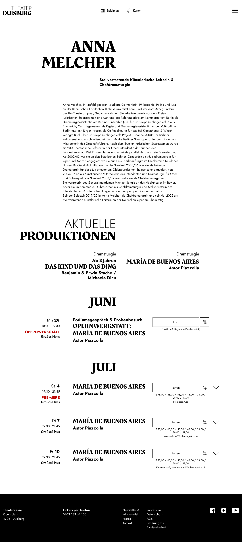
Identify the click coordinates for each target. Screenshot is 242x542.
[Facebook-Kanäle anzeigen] (212, 510)
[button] (235, 10)
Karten (137, 10)
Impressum (154, 510)
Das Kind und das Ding (80, 266)
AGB (150, 518)
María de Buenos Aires (162, 261)
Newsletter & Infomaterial (131, 512)
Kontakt (127, 523)
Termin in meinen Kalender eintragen (204, 322)
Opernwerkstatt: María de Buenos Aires (109, 329)
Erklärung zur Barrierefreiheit (156, 525)
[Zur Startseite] (17, 10)
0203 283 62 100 (74, 514)
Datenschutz (155, 514)
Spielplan (113, 10)
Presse (127, 518)
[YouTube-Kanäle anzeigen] (235, 510)
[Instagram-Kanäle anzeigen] (223, 510)
